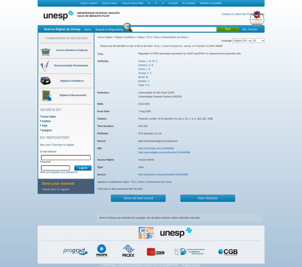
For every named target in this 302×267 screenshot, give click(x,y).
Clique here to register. (56, 189)
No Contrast (188, 3)
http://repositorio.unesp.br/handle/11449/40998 (163, 174)
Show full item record (138, 198)
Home (87, 29)
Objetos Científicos (125, 37)
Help (262, 14)
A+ (149, 3)
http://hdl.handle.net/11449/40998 (156, 148)
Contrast (173, 3)
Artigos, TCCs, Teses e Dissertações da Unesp (162, 37)
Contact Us (227, 14)
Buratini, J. (144, 81)
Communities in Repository (67, 38)
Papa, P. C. (144, 85)
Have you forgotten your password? (59, 172)
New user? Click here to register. (57, 144)
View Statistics (207, 198)
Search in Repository (109, 29)
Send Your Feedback (247, 14)
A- (156, 3)
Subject (47, 130)
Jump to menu (109, 3)
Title (45, 125)
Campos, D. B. (146, 65)
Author (46, 121)
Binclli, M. (143, 77)
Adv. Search (249, 29)
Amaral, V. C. (145, 73)
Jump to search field (132, 3)
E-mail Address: (48, 151)
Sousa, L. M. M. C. (148, 61)
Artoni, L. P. (144, 69)
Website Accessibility (211, 3)
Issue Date (49, 116)
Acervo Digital (104, 37)
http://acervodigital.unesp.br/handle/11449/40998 (164, 152)
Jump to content (88, 3)
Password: (45, 161)
